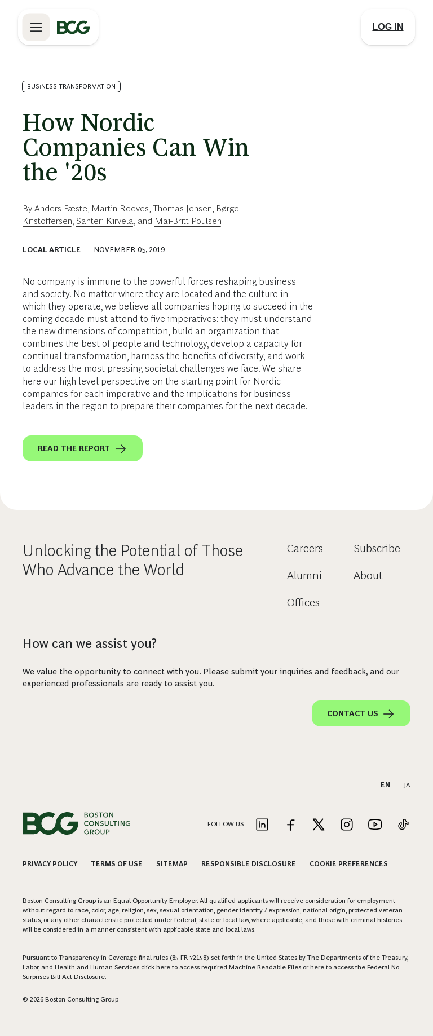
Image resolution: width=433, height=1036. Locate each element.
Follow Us (225, 824)
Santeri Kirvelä (105, 221)
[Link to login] (388, 27)
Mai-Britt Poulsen (188, 221)
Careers (305, 548)
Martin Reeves (120, 208)
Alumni (304, 575)
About (368, 575)
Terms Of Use (117, 864)
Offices (303, 602)
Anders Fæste (60, 208)
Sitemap (172, 864)
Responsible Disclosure (248, 864)
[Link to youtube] (375, 825)
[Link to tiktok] (403, 825)
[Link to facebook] (290, 825)
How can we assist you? (90, 643)
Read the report (82, 449)
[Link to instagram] (346, 825)
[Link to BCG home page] (73, 27)
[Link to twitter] (318, 825)
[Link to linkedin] (262, 825)
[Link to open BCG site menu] (36, 27)
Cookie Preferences (349, 864)
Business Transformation (71, 86)
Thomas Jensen (182, 208)
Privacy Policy (50, 864)
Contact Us (361, 714)
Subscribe (377, 548)
